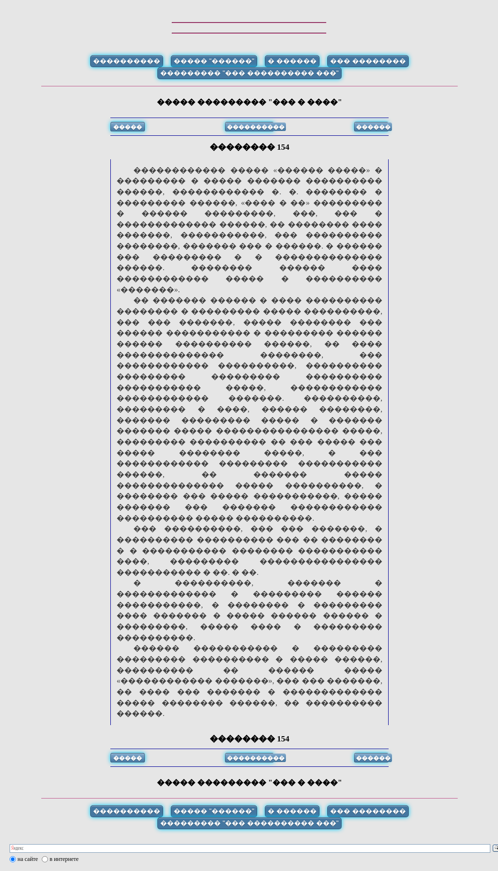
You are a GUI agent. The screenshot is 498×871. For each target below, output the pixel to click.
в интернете (64, 859)
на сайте (28, 859)
